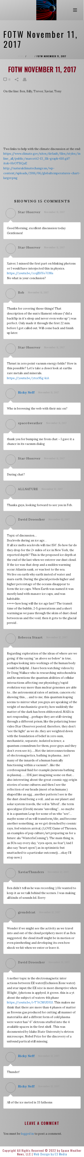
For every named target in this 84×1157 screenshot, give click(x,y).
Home (21, 56)
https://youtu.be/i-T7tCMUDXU (30, 1002)
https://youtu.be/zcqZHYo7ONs (30, 273)
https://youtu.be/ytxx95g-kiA (28, 378)
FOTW (30, 56)
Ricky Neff (26, 392)
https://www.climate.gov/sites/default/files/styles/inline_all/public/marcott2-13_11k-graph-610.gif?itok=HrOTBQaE (41, 158)
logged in (27, 1134)
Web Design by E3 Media (50, 1154)
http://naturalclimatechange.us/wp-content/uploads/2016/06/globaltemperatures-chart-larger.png (41, 173)
